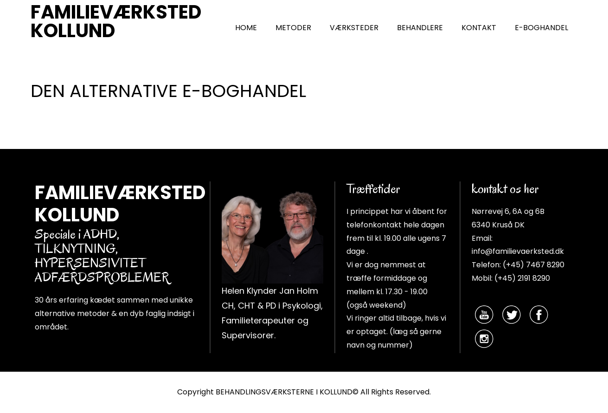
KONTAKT (478, 27)
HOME (246, 27)
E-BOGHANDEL (541, 27)
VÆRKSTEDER (354, 27)
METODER (293, 27)
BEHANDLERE (420, 27)
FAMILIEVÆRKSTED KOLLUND (116, 21)
